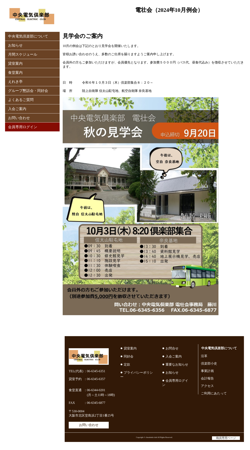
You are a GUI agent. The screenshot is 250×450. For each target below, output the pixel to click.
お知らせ (15, 45)
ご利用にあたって (214, 393)
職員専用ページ (226, 438)
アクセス (207, 386)
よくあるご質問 (21, 100)
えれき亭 (15, 82)
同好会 (128, 356)
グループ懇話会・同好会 (28, 91)
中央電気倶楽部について (28, 36)
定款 (127, 364)
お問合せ (172, 348)
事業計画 (207, 371)
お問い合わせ (19, 118)
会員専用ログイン (22, 127)
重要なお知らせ (177, 364)
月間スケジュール (22, 54)
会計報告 (207, 378)
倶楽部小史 (209, 363)
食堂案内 (15, 73)
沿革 (204, 356)
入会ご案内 (17, 109)
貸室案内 (15, 63)
